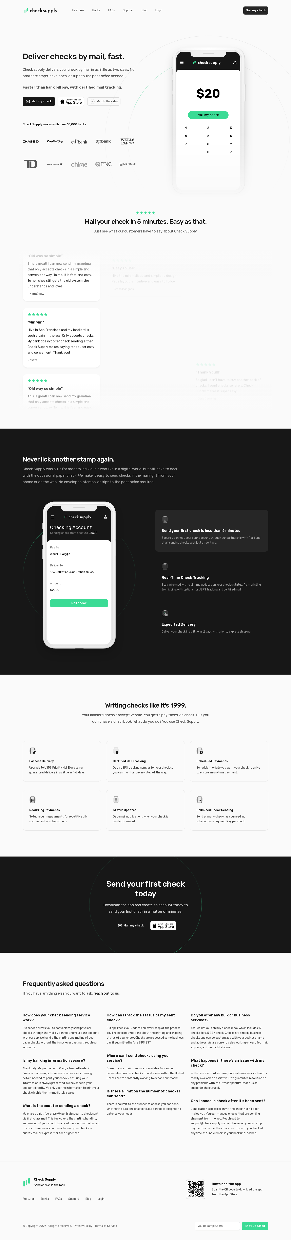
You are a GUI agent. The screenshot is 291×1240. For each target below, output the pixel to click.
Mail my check (256, 10)
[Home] (41, 10)
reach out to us (106, 993)
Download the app (226, 1184)
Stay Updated (255, 1226)
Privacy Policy (83, 1226)
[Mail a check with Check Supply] (39, 101)
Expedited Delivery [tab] (179, 624)
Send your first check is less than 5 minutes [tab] (201, 530)
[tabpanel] (79, 578)
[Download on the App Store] (71, 101)
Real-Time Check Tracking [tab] (185, 577)
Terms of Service (106, 1226)
